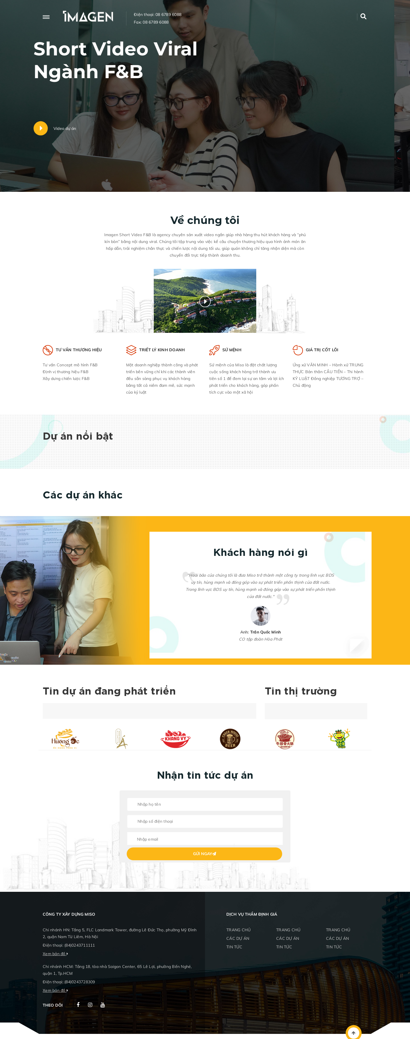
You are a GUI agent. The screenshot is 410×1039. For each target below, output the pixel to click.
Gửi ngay (204, 853)
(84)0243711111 (79, 945)
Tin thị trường (301, 691)
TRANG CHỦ (238, 929)
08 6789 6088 (168, 14)
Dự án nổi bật (78, 436)
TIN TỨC (234, 946)
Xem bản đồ (54, 953)
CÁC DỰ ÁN (237, 938)
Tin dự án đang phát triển (109, 691)
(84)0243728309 (79, 981)
